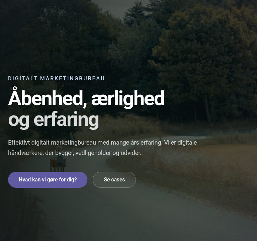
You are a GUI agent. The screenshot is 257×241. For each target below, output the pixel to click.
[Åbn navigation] (242, 13)
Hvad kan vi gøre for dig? (48, 179)
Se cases (114, 179)
